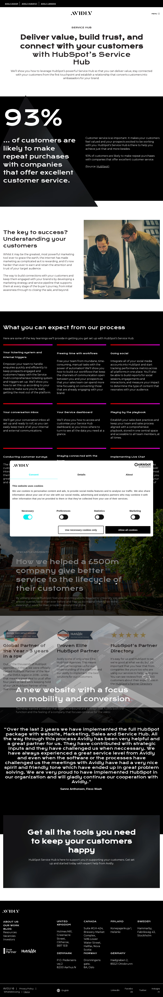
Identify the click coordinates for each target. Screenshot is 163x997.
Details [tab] (81, 474)
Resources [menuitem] (10, 932)
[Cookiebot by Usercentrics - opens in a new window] (137, 465)
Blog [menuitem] (7, 928)
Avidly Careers (48, 4)
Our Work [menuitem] (11, 925)
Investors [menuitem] (9, 939)
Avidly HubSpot (29, 4)
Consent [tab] (34, 474)
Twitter (142, 990)
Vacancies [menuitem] (9, 935)
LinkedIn (115, 990)
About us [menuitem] (10, 921)
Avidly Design (11, 4)
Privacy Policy (26, 988)
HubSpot (102, 166)
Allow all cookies (128, 529)
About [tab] (129, 474)
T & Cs (27, 991)
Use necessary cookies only (81, 529)
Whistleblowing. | (14, 991)
